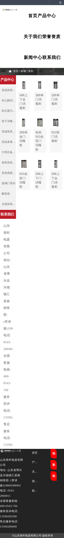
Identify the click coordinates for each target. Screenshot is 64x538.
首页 (15, 71)
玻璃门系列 (27, 71)
